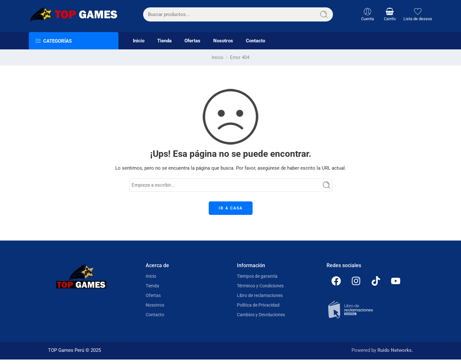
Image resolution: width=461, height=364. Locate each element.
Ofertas (192, 41)
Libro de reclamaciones (260, 295)
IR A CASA (231, 208)
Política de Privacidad (258, 305)
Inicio (138, 41)
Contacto (255, 41)
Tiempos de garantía (257, 276)
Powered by (382, 350)
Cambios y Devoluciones (261, 314)
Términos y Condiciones (260, 285)
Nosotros (223, 41)
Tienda (164, 41)
